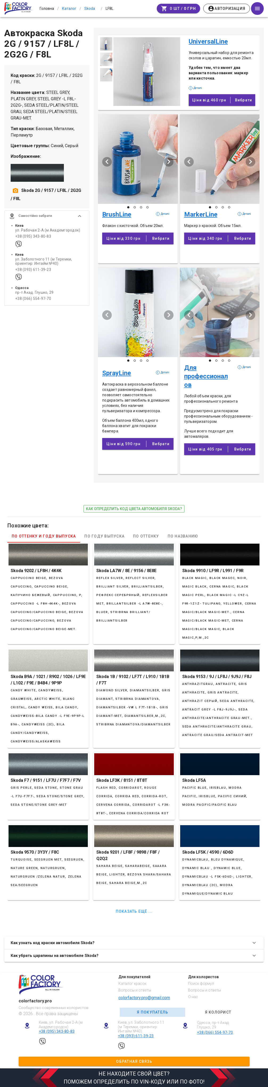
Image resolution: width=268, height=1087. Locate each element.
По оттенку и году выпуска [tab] (44, 536)
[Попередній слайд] (107, 162)
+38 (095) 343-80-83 (33, 236)
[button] (47, 216)
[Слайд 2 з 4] (135, 207)
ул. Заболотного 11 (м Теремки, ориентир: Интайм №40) (43, 261)
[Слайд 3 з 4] (141, 207)
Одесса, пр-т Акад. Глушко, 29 (213, 1024)
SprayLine (116, 373)
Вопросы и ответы (134, 990)
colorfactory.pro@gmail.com (144, 997)
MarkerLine (200, 214)
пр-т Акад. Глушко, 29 (34, 293)
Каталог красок (132, 983)
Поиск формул (201, 983)
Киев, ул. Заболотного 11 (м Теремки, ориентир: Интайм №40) (141, 1027)
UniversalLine (208, 41)
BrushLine (116, 214)
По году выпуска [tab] (104, 536)
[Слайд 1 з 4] (128, 207)
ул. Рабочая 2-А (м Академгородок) (47, 230)
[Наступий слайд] (169, 162)
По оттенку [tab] (146, 536)
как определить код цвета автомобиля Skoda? (134, 509)
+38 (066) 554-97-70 (33, 299)
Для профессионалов (206, 376)
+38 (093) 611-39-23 (33, 270)
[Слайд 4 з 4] (147, 207)
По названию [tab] (183, 536)
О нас (193, 997)
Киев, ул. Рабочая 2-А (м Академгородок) (61, 1024)
